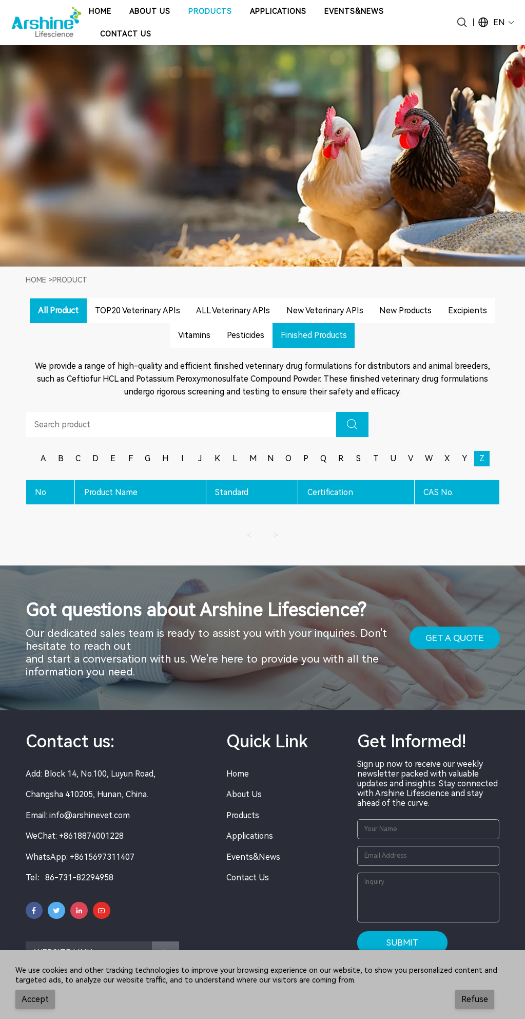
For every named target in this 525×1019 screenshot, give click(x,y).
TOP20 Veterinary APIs (137, 310)
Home (36, 280)
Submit (402, 943)
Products (242, 815)
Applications (249, 836)
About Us (244, 794)
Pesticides (245, 335)
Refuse (474, 999)
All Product (58, 310)
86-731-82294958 (79, 877)
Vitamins (194, 335)
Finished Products (314, 335)
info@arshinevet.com (89, 815)
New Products (405, 310)
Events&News (253, 857)
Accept (35, 999)
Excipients (467, 310)
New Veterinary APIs (324, 310)
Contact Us (247, 877)
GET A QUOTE (454, 638)
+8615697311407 (102, 857)
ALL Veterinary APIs (233, 310)
